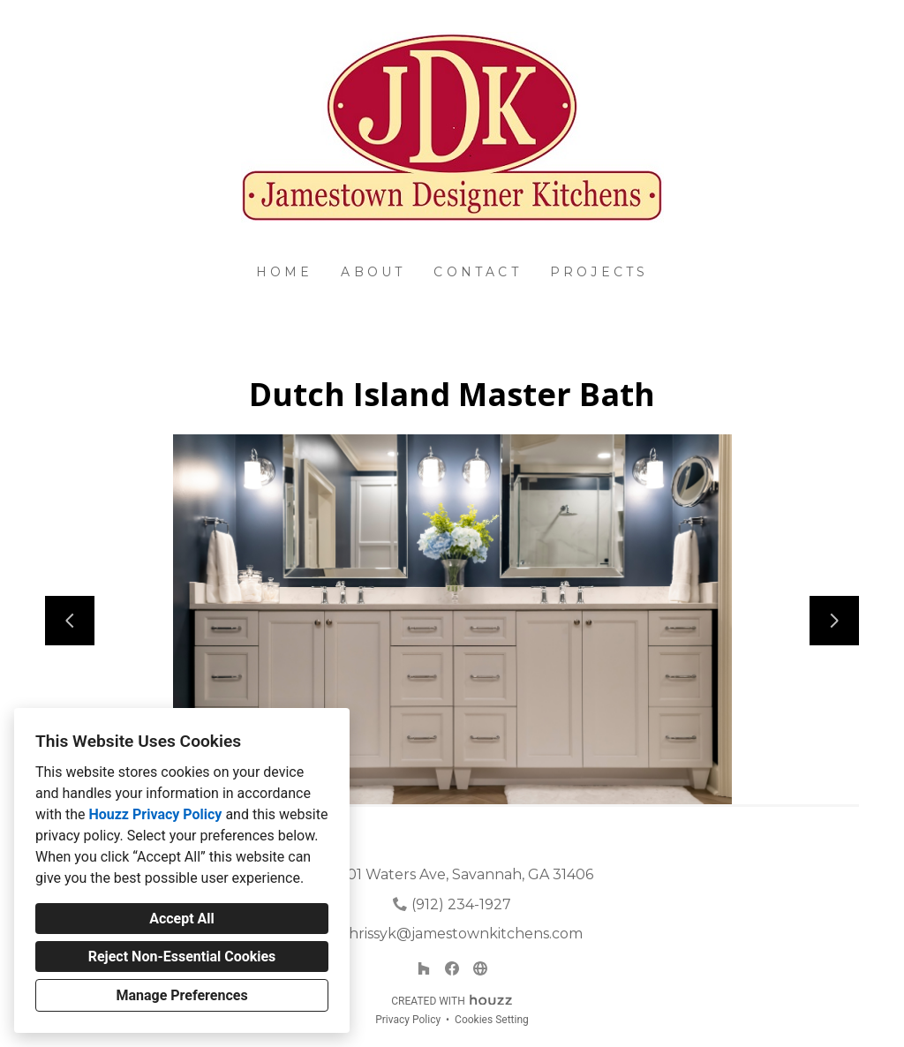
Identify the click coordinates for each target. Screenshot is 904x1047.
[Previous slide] (69, 620)
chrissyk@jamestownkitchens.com (462, 933)
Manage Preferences (181, 995)
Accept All (182, 918)
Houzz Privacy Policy (155, 814)
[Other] (480, 968)
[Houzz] (423, 968)
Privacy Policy (408, 1019)
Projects (599, 272)
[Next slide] (834, 620)
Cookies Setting (492, 1019)
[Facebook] (452, 968)
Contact (477, 272)
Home (284, 272)
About (373, 272)
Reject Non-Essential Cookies (182, 956)
